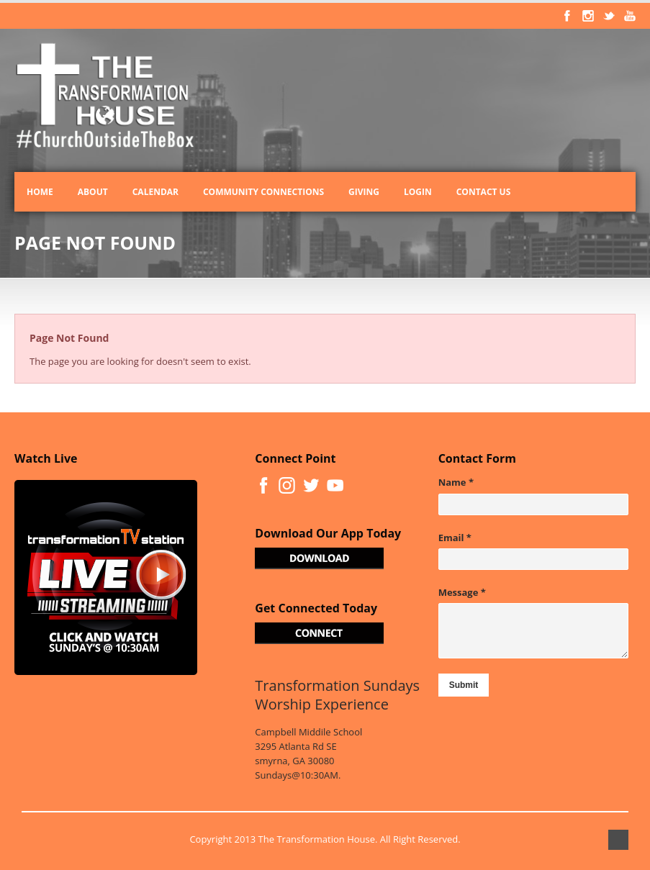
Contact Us (483, 192)
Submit (464, 685)
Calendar (155, 192)
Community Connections (263, 192)
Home (40, 192)
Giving (363, 192)
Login (418, 192)
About (93, 192)
